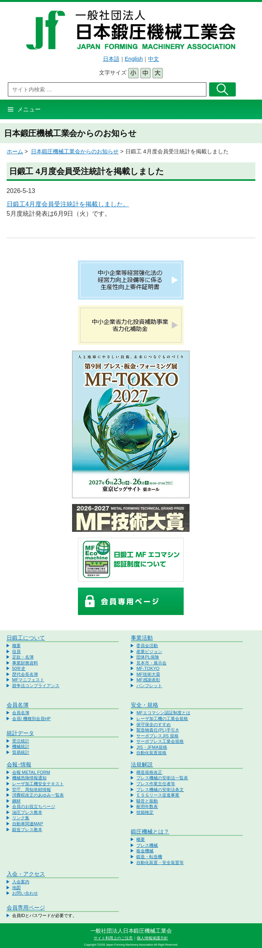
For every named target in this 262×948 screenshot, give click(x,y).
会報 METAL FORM (31, 772)
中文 (153, 59)
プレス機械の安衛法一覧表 (162, 777)
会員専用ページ (26, 907)
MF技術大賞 (148, 674)
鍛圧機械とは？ (150, 831)
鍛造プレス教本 (27, 829)
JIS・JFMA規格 (151, 747)
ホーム (15, 151)
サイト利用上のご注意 (113, 938)
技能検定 (145, 812)
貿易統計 (20, 752)
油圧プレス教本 (27, 812)
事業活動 (142, 638)
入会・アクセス (26, 874)
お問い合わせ (25, 893)
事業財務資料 (25, 663)
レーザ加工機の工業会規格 (162, 718)
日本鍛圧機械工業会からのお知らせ (75, 151)
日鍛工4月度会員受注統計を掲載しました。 (68, 204)
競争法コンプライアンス (36, 685)
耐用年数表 (147, 806)
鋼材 (16, 801)
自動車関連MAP (27, 823)
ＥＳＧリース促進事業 (157, 795)
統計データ (20, 733)
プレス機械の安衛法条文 (160, 789)
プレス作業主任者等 (155, 783)
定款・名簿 (23, 657)
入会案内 (20, 881)
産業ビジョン (149, 651)
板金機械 (145, 850)
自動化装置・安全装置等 (160, 862)
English (134, 59)
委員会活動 (147, 645)
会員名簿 (18, 705)
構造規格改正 (149, 772)
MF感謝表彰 (148, 679)
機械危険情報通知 (29, 777)
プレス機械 (147, 845)
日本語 (111, 59)
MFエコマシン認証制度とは (163, 712)
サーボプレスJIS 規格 (157, 735)
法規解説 (142, 764)
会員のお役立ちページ (33, 806)
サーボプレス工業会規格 (160, 741)
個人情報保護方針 (152, 938)
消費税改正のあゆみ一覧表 (38, 795)
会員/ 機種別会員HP (31, 718)
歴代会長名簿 (25, 674)
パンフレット (149, 685)
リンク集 (20, 817)
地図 (16, 887)
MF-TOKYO (147, 668)
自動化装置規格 (151, 752)
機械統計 (20, 746)
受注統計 (20, 741)
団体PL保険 (147, 657)
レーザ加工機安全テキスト (38, 783)
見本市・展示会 (151, 663)
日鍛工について (26, 638)
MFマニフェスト (28, 679)
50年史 (18, 668)
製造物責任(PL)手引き (157, 730)
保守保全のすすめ (153, 724)
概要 (16, 645)
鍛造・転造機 (149, 856)
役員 (16, 651)
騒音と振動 (147, 801)
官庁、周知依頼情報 (31, 789)
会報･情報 (19, 764)
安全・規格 (144, 705)
